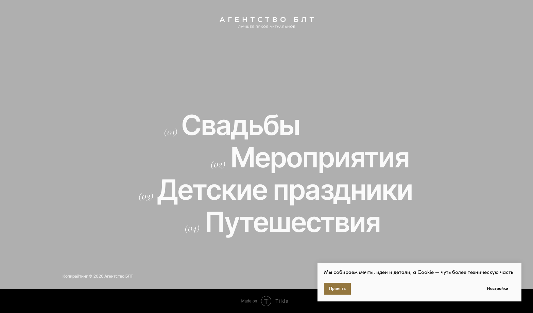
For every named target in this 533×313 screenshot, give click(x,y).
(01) (170, 131)
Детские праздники (285, 190)
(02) (218, 164)
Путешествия (293, 222)
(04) (192, 228)
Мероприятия (320, 157)
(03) (146, 196)
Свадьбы (241, 125)
